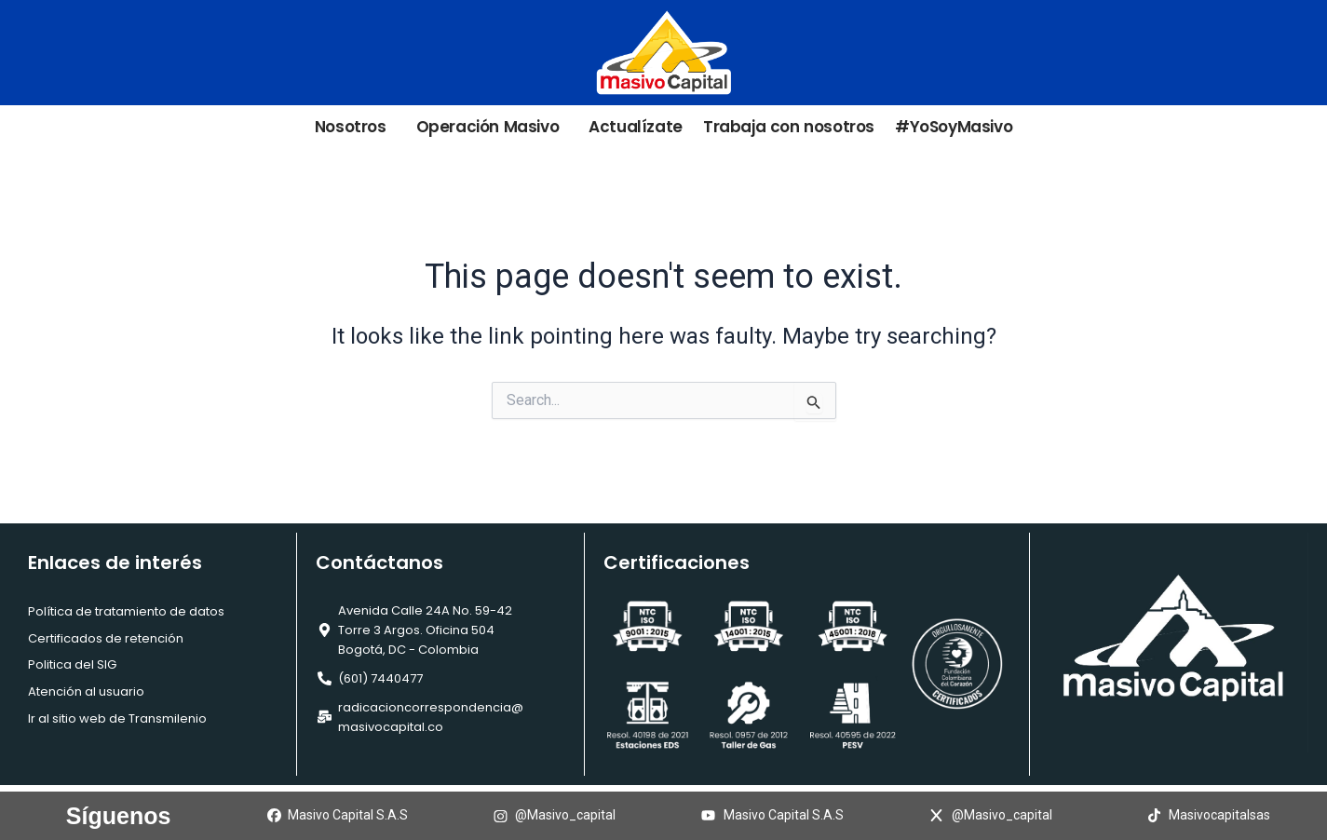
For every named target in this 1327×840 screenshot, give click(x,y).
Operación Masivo (492, 127)
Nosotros (355, 127)
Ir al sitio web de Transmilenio (117, 718)
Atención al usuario (86, 691)
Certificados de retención (105, 638)
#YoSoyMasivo (953, 127)
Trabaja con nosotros (788, 127)
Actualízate (636, 127)
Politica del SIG (72, 664)
